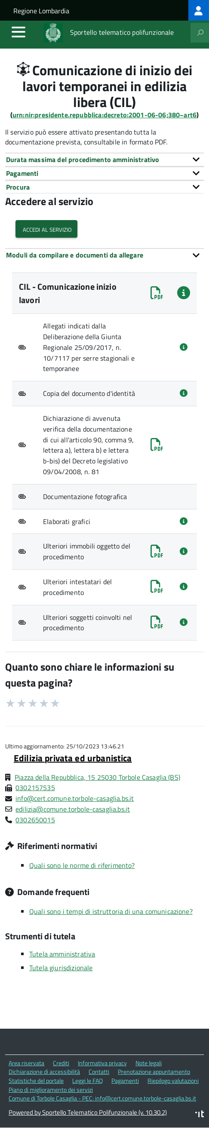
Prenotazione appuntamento (154, 1071)
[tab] (104, 159)
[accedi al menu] (18, 32)
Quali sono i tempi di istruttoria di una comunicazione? (111, 911)
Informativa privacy (102, 1062)
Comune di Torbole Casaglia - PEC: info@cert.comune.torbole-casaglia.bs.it (102, 1098)
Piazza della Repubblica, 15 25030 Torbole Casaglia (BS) (97, 777)
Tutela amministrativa (62, 954)
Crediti (61, 1062)
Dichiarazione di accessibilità (44, 1071)
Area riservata (26, 1062)
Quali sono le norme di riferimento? (82, 865)
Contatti (99, 1071)
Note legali (148, 1062)
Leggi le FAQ (87, 1080)
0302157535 (35, 787)
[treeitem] (198, 10)
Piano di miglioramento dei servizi (51, 1089)
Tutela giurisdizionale (61, 967)
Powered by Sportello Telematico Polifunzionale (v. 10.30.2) (88, 1112)
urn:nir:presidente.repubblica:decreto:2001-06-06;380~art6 (104, 115)
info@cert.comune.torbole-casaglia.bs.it (74, 798)
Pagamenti (125, 1080)
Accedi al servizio (46, 229)
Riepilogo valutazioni (173, 1080)
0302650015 (35, 820)
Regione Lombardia (41, 11)
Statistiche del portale (36, 1080)
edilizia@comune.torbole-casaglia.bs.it (72, 809)
